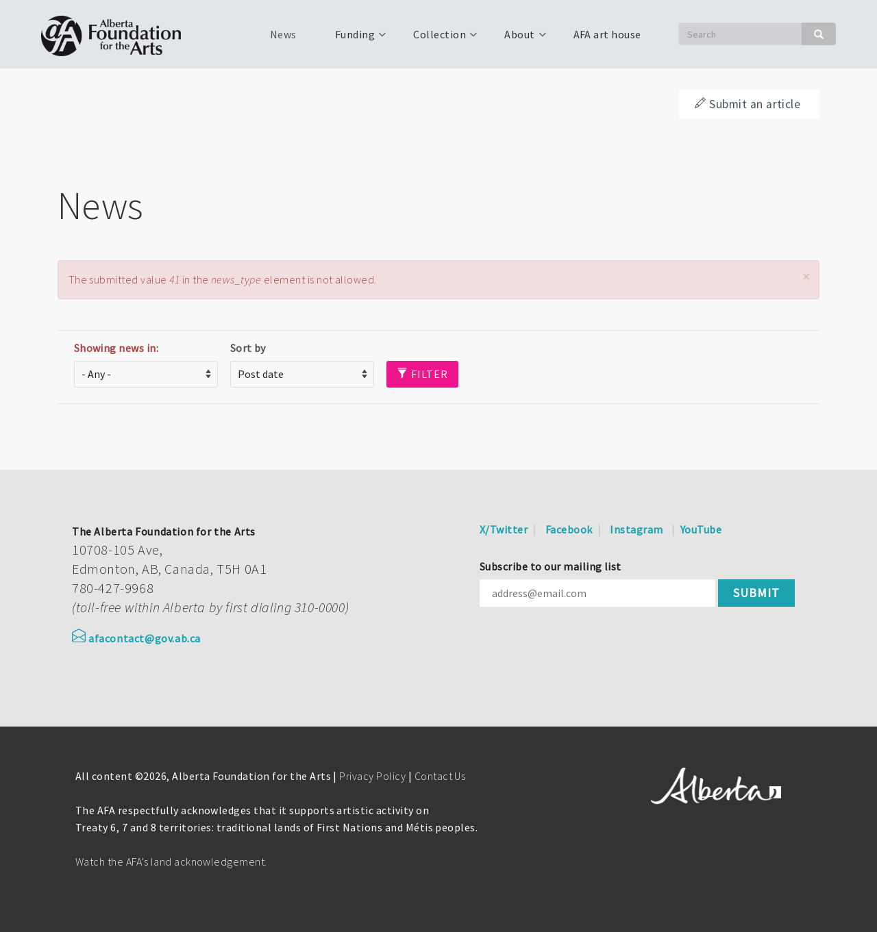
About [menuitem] (518, 39)
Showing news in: (116, 348)
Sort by (248, 348)
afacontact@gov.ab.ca (136, 638)
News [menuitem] (283, 34)
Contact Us (440, 776)
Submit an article (747, 104)
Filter (422, 374)
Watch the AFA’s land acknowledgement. (171, 861)
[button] (805, 277)
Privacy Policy (372, 776)
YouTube (700, 529)
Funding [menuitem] (353, 39)
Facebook (569, 529)
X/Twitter (504, 529)
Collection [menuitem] (438, 39)
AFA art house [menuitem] (607, 34)
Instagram (636, 529)
